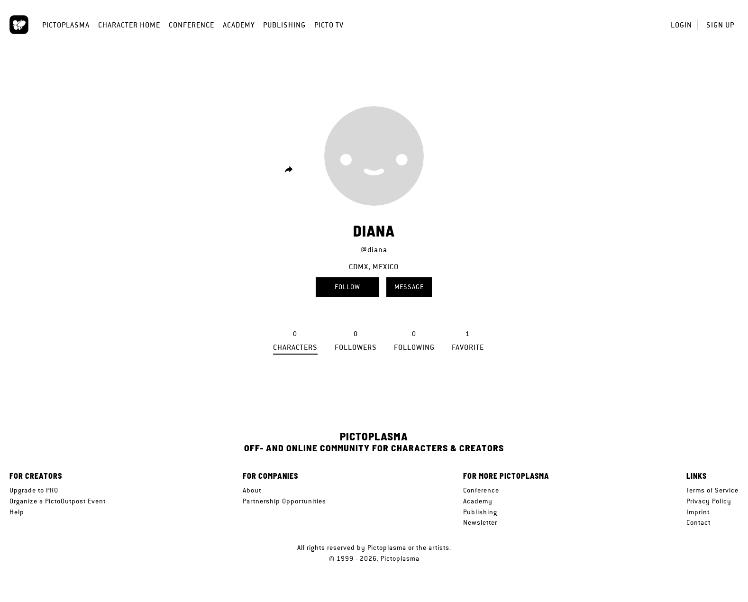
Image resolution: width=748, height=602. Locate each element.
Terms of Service (712, 490)
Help (16, 512)
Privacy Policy (708, 501)
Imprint (698, 512)
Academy (239, 25)
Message (409, 287)
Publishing (284, 25)
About (252, 490)
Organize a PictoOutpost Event (57, 501)
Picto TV (329, 25)
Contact (698, 522)
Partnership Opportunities (284, 501)
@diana (374, 250)
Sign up (720, 25)
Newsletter (480, 522)
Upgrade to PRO (33, 490)
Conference (191, 25)
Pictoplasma (66, 25)
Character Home (129, 25)
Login (681, 25)
